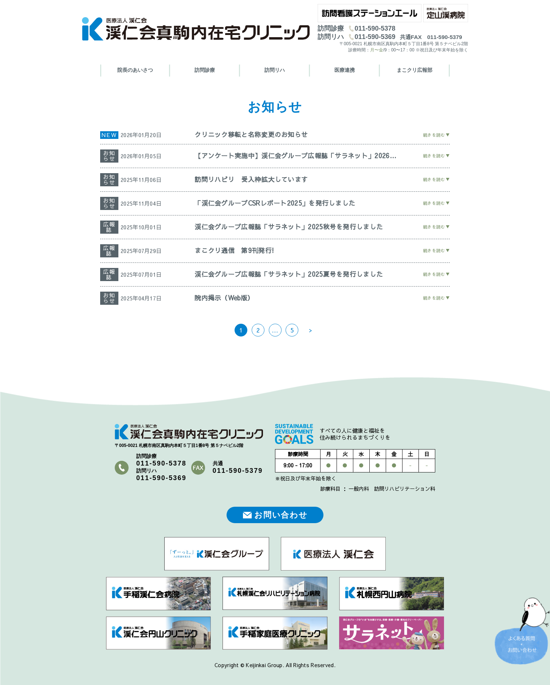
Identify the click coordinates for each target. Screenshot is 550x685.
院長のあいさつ (135, 70)
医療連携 (344, 70)
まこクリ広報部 (414, 70)
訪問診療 (205, 70)
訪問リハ (274, 70)
